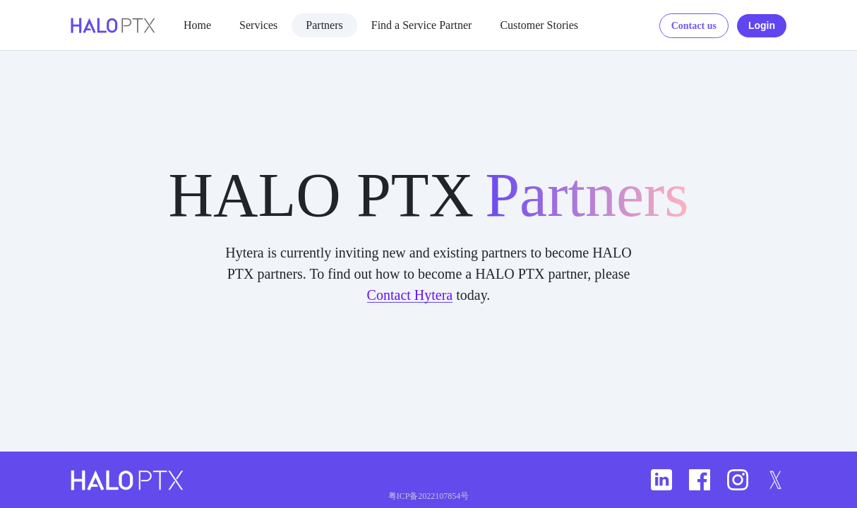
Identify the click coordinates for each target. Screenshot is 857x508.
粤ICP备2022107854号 (428, 496)
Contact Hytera (410, 295)
